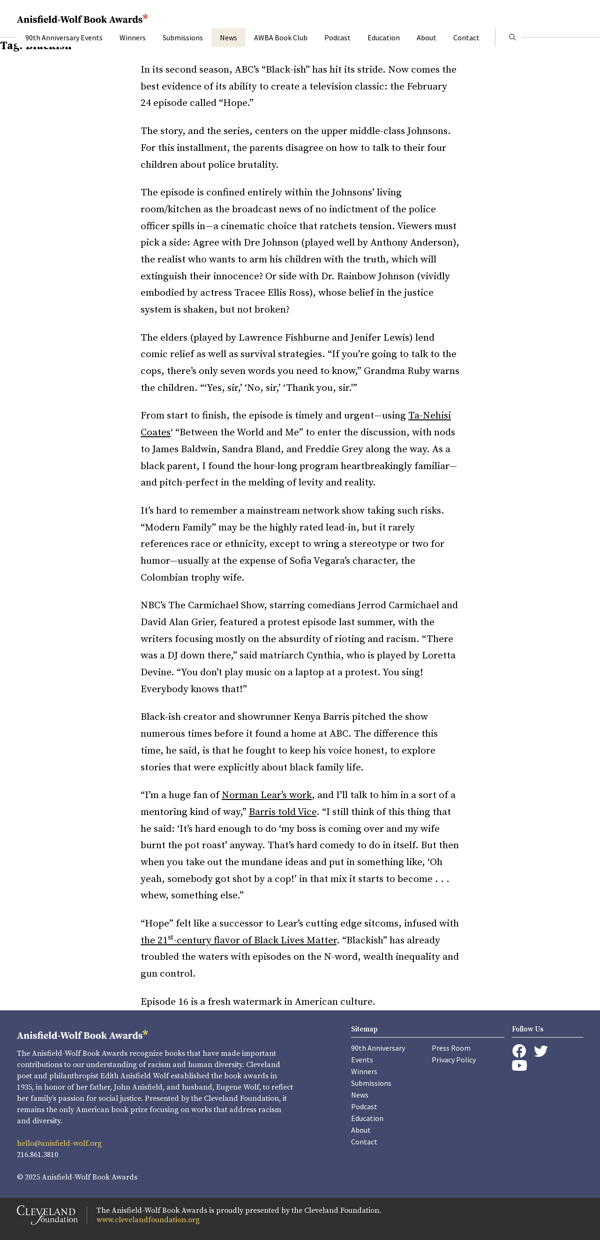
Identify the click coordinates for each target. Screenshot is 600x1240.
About (426, 37)
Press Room (451, 1048)
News (228, 37)
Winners (133, 37)
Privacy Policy (454, 1059)
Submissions (183, 37)
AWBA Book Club (281, 37)
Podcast (337, 37)
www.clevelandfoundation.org (148, 1220)
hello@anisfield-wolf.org (59, 1143)
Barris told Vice (282, 812)
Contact (466, 37)
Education (384, 37)
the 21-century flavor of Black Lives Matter (239, 940)
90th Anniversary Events (64, 37)
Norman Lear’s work (267, 795)
